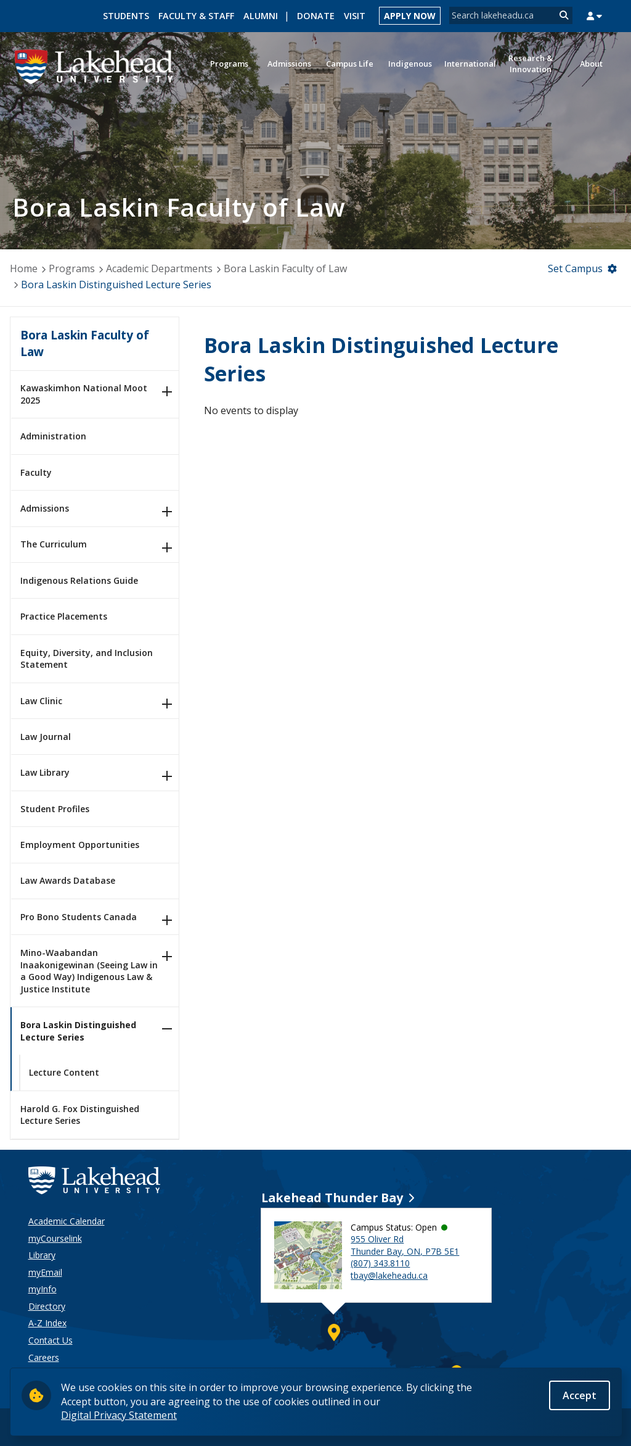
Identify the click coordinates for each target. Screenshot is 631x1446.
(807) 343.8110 (380, 1263)
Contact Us (50, 1340)
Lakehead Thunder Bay (332, 1197)
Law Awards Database (67, 880)
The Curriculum (53, 544)
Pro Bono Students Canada (78, 917)
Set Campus (575, 268)
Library (41, 1255)
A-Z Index (47, 1323)
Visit (354, 16)
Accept (579, 1395)
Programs (72, 268)
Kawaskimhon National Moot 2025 (83, 394)
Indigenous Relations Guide (79, 580)
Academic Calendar (66, 1221)
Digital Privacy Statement (119, 1415)
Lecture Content (64, 1072)
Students (126, 16)
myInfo (42, 1289)
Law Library (45, 772)
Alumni (260, 16)
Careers (43, 1357)
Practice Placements (63, 616)
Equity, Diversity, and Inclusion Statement (86, 659)
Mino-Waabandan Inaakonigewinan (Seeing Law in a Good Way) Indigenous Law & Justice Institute (89, 971)
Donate (316, 16)
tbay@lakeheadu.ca (389, 1275)
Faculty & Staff (196, 16)
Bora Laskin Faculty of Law (285, 268)
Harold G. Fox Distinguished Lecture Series (79, 1115)
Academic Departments (159, 268)
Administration (53, 436)
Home (24, 268)
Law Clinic (41, 701)
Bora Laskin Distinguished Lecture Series (78, 1031)
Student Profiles (54, 809)
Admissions (44, 508)
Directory (46, 1306)
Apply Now (410, 16)
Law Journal (45, 736)
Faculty (36, 472)
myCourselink (55, 1238)
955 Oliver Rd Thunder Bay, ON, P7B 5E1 (405, 1245)
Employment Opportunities (79, 844)
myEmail (45, 1272)
